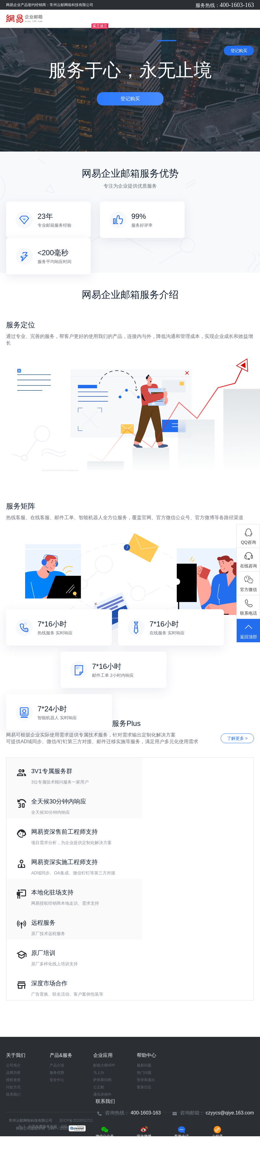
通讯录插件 (102, 1094)
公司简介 (13, 1065)
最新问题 (144, 1065)
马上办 (98, 1072)
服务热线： (225, 5)
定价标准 (95, 31)
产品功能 (59, 31)
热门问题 (144, 1072)
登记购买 (239, 50)
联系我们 (13, 1094)
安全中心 (57, 1080)
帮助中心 (146, 1055)
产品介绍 (57, 1065)
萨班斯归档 (102, 1080)
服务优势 (166, 31)
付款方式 (13, 1087)
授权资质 (13, 1080)
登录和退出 (146, 1080)
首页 (28, 31)
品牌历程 (13, 1072)
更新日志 (144, 1087)
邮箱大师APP (104, 1065)
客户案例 (130, 31)
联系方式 (202, 31)
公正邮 (98, 1087)
